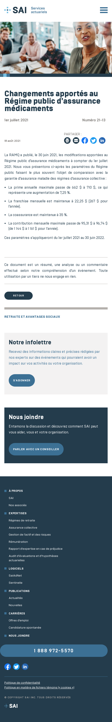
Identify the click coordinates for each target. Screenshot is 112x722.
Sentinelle (15, 583)
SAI (11, 498)
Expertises (18, 513)
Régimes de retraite (22, 520)
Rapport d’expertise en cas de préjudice (36, 549)
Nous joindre (19, 635)
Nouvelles (15, 605)
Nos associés (18, 505)
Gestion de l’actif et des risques (30, 534)
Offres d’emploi (19, 620)
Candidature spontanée (25, 627)
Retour (18, 295)
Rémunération (18, 542)
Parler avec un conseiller (36, 449)
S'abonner (22, 380)
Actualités (16, 598)
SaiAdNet (15, 575)
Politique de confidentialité (22, 683)
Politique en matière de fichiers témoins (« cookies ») (39, 687)
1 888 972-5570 (54, 651)
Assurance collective (23, 527)
